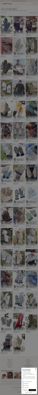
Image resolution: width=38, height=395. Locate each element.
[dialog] (29, 381)
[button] (29, 392)
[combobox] (35, 368)
